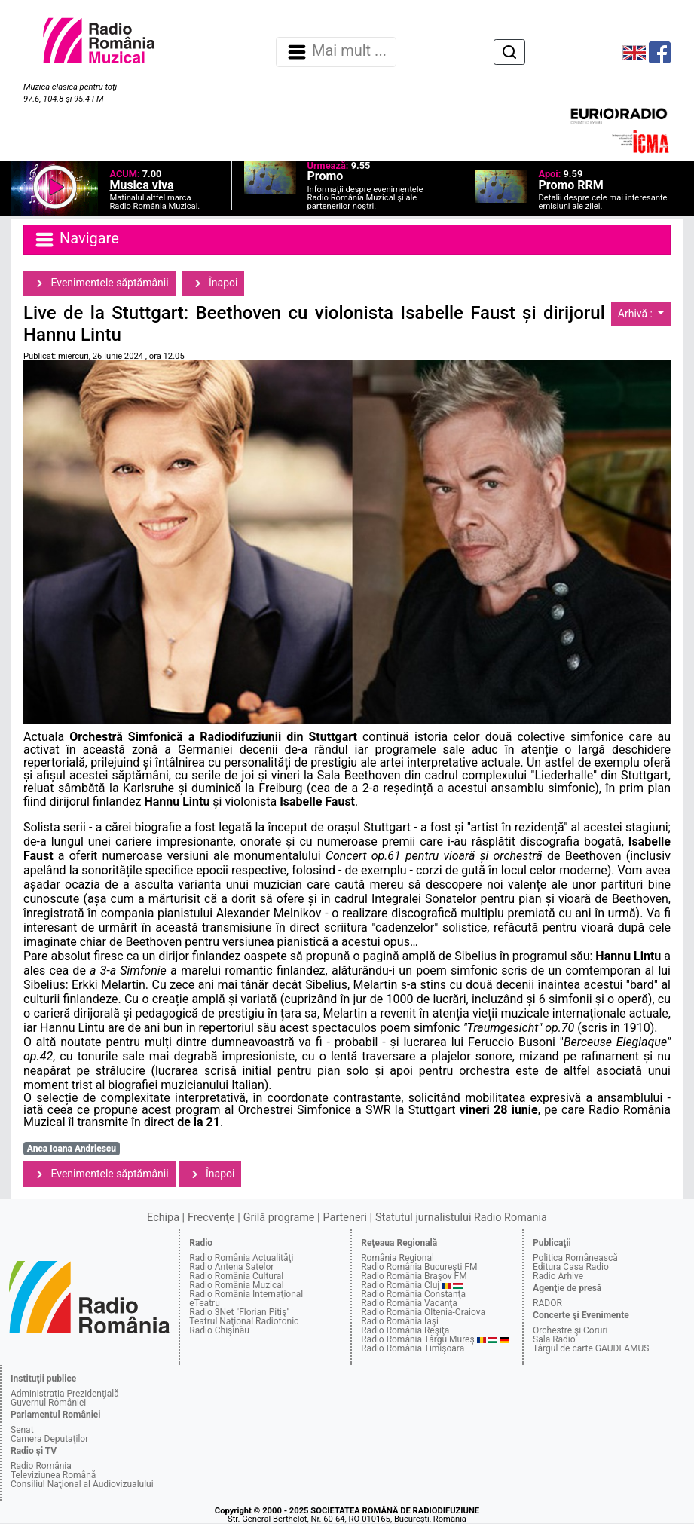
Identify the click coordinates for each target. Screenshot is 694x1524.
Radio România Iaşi (400, 1321)
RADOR (547, 1303)
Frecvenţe (211, 1217)
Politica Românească (575, 1258)
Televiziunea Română (53, 1475)
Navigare (76, 239)
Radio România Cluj (400, 1285)
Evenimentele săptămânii (99, 283)
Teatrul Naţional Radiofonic (243, 1321)
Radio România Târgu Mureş (417, 1339)
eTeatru (204, 1303)
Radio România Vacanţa (409, 1303)
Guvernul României (48, 1402)
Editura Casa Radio (571, 1267)
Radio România (41, 1466)
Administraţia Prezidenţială (65, 1393)
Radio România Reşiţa (405, 1330)
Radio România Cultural (236, 1276)
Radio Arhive (558, 1276)
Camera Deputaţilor (49, 1439)
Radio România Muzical (236, 1285)
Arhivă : (637, 314)
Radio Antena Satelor (231, 1267)
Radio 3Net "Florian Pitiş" (239, 1312)
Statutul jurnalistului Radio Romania (461, 1217)
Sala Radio (554, 1339)
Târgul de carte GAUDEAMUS (591, 1348)
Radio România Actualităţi (241, 1258)
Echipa (163, 1217)
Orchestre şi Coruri (570, 1330)
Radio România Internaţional (246, 1294)
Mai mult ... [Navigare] (336, 52)
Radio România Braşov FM (413, 1276)
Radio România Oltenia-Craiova (423, 1312)
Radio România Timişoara (412, 1348)
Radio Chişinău (219, 1330)
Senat (22, 1430)
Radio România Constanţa (413, 1294)
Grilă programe (279, 1217)
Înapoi (213, 283)
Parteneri (345, 1217)
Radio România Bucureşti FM (419, 1267)
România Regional (397, 1258)
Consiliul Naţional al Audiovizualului (82, 1484)
